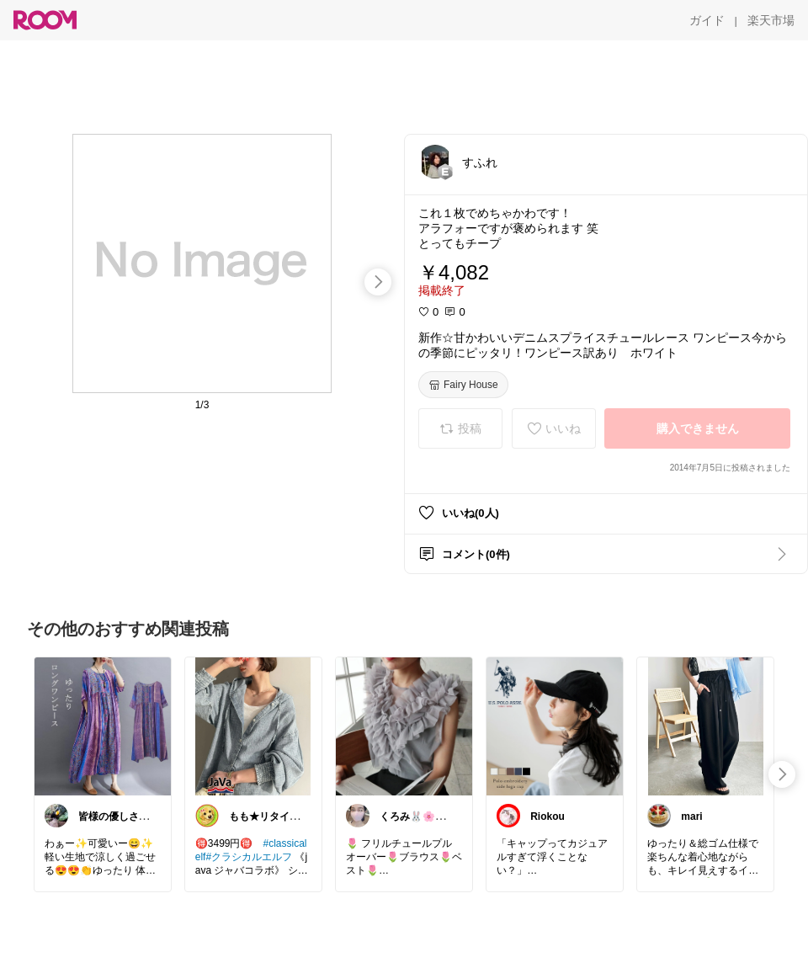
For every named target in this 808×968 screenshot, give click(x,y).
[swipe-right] (377, 282)
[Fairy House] (463, 384)
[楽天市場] (771, 20)
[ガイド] (707, 20)
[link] (103, 725)
